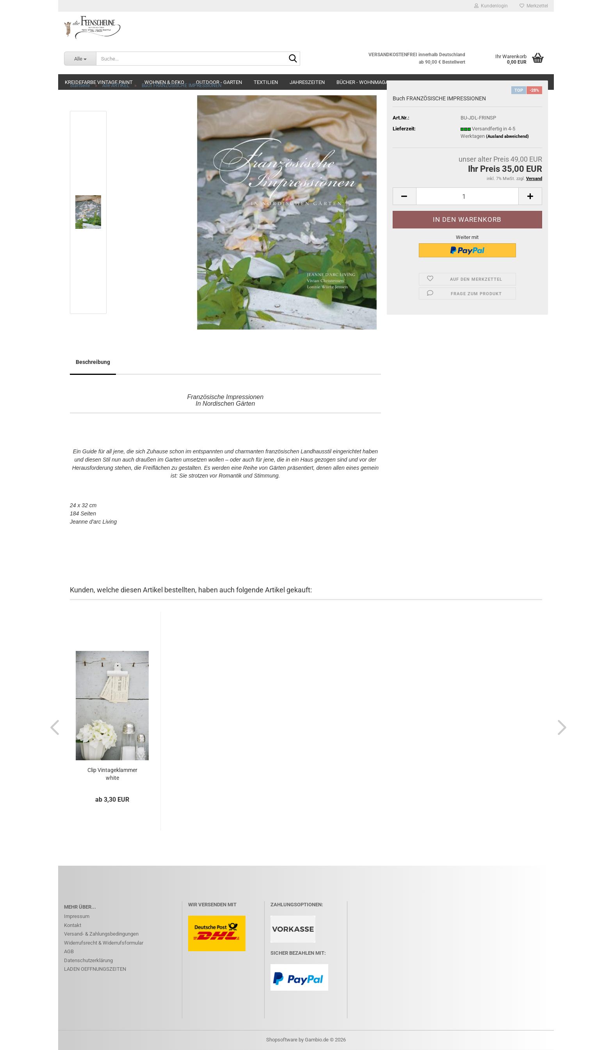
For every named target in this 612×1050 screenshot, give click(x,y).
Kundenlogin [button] (491, 6)
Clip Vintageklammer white (112, 774)
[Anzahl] (467, 196)
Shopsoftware (281, 1040)
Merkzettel (533, 6)
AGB (69, 951)
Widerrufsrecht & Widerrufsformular (103, 943)
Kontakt (72, 925)
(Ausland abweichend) (507, 136)
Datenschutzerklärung (88, 960)
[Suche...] (80, 59)
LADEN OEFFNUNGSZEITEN (95, 969)
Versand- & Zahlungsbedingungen (101, 934)
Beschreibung (93, 362)
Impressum (76, 916)
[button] (404, 196)
